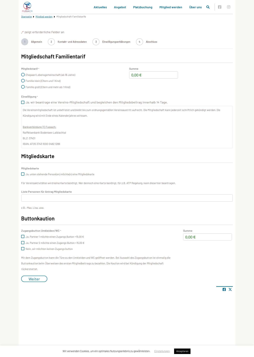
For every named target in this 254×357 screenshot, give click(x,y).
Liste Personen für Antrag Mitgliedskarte (46, 191)
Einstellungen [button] (162, 351)
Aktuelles (100, 7)
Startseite (26, 16)
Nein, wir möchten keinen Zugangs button (49, 248)
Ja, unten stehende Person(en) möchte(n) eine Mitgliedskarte (60, 174)
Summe (133, 68)
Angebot (120, 7)
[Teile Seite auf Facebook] (224, 289)
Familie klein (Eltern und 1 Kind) (43, 80)
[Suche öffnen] (208, 7)
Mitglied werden (170, 7)
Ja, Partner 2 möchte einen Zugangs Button (55, 242)
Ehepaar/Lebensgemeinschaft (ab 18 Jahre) (50, 74)
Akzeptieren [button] (182, 351)
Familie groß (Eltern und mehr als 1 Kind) (48, 87)
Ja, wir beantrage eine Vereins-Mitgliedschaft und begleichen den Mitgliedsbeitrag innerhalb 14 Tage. (97, 102)
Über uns (195, 7)
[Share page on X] (230, 289)
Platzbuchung (142, 7)
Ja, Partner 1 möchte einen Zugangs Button (55, 236)
